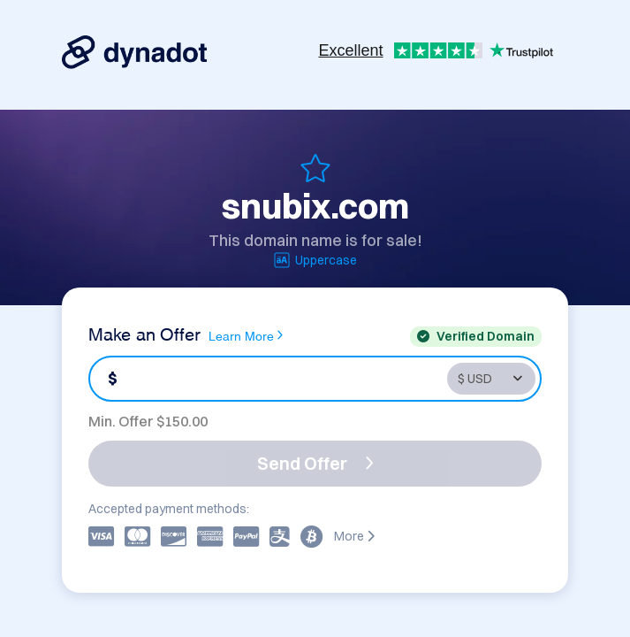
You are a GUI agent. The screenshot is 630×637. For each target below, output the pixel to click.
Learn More (246, 335)
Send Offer (315, 463)
